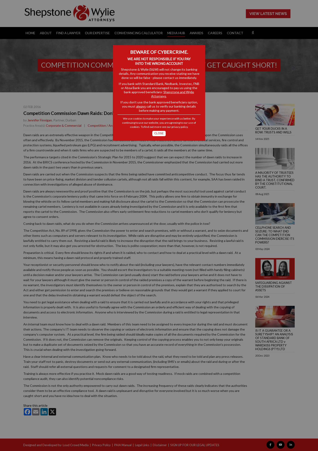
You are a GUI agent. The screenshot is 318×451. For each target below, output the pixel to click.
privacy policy (179, 127)
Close (159, 133)
